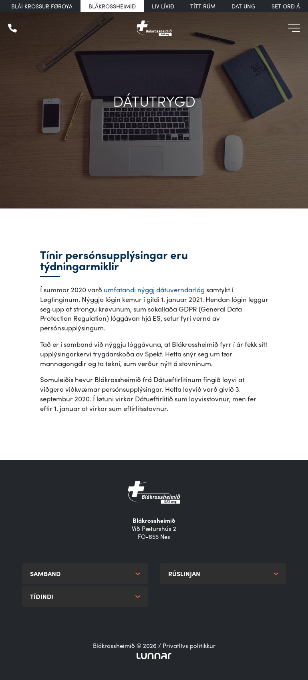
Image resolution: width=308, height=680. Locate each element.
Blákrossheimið (112, 6)
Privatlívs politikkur (189, 645)
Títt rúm (202, 6)
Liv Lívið (163, 6)
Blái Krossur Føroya (41, 6)
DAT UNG (244, 6)
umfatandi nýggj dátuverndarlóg (154, 289)
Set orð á (286, 6)
